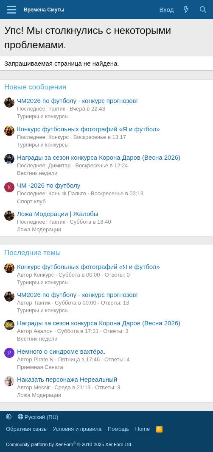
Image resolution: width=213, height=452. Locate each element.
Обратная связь (26, 429)
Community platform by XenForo (69, 444)
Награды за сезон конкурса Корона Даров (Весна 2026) (98, 157)
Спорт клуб (31, 201)
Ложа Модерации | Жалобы (57, 213)
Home (142, 429)
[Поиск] (203, 9)
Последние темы (32, 253)
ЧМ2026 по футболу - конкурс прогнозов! (77, 100)
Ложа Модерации (39, 229)
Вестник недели (37, 173)
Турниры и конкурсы (43, 116)
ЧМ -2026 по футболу (48, 185)
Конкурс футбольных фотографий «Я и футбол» (88, 129)
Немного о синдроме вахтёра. (61, 351)
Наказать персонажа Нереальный (67, 379)
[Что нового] (186, 9)
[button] (8, 417)
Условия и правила (77, 429)
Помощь (118, 429)
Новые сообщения (35, 87)
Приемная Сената (40, 367)
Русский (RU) (38, 417)
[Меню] (12, 9)
